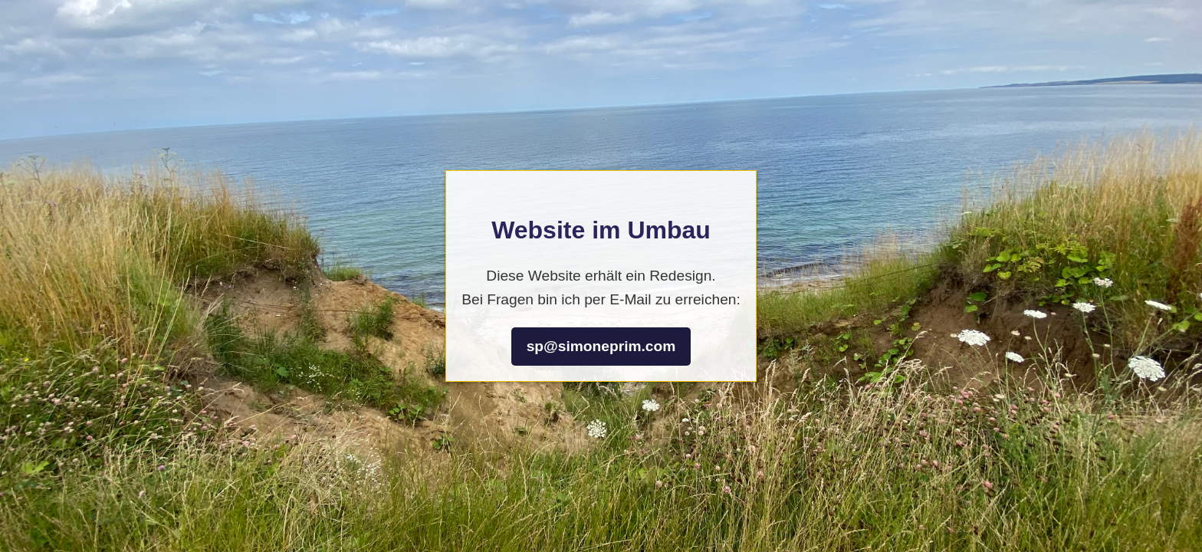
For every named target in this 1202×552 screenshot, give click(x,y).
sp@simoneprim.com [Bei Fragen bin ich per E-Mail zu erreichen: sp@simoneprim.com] (601, 346)
